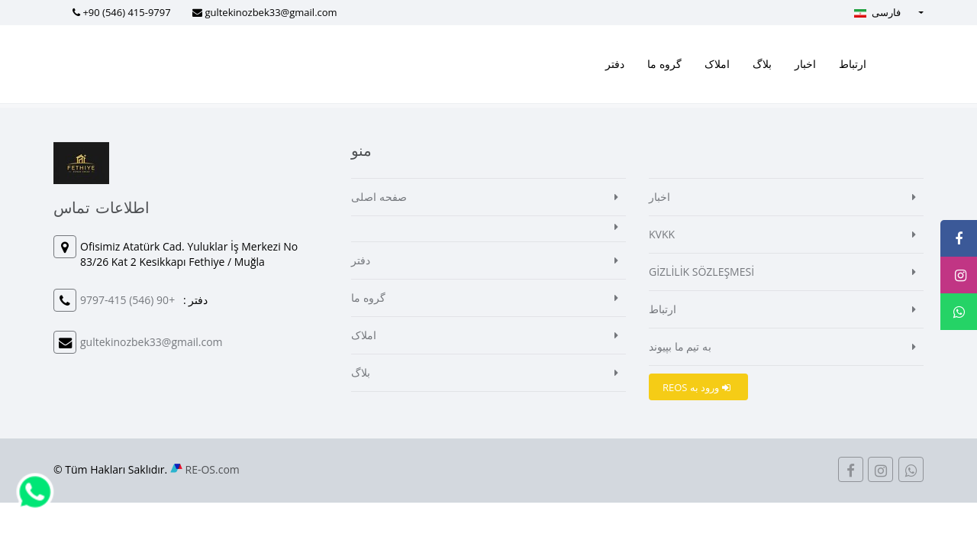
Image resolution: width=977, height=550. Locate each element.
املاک (717, 64)
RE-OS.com (212, 469)
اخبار (805, 64)
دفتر (614, 64)
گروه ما (664, 64)
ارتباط (852, 64)
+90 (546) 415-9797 (126, 12)
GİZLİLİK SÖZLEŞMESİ (701, 271)
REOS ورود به (696, 387)
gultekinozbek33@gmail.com (271, 12)
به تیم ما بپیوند (680, 346)
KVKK (662, 234)
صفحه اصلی (379, 196)
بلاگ (762, 64)
